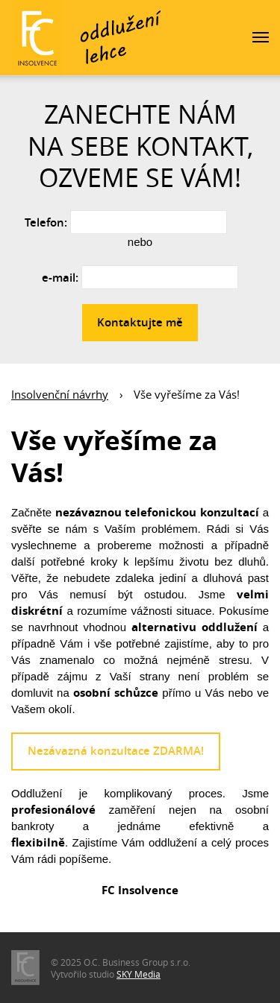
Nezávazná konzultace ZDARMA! (116, 751)
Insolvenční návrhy (59, 394)
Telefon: (46, 222)
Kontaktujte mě (140, 322)
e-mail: (60, 277)
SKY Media (138, 974)
